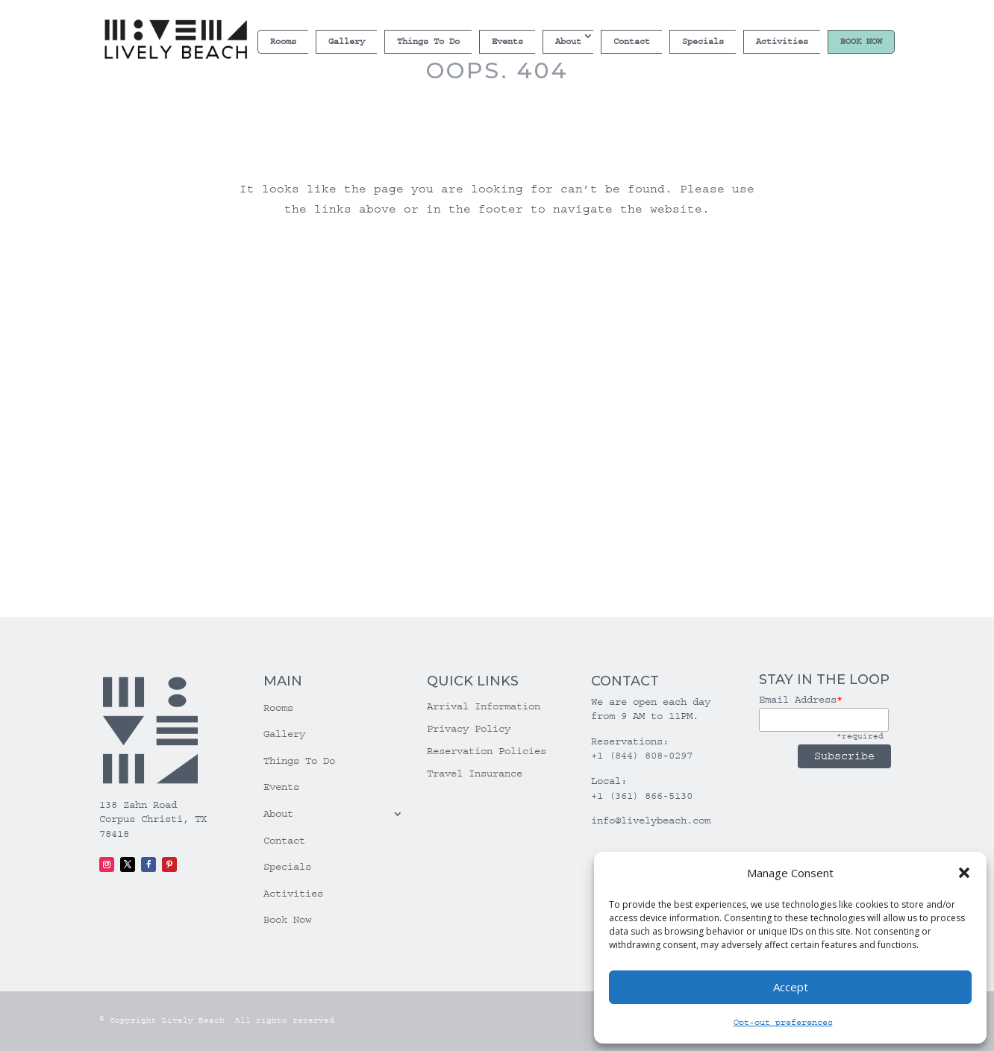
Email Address (801, 700)
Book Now (861, 41)
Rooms (283, 41)
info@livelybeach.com (650, 820)
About (568, 41)
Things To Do (428, 41)
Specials (703, 41)
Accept (790, 986)
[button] (964, 872)
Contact (631, 41)
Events (507, 41)
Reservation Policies (486, 751)
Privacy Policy (468, 729)
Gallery (346, 41)
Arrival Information (483, 706)
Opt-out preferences (783, 1022)
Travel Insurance (474, 773)
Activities (782, 41)
